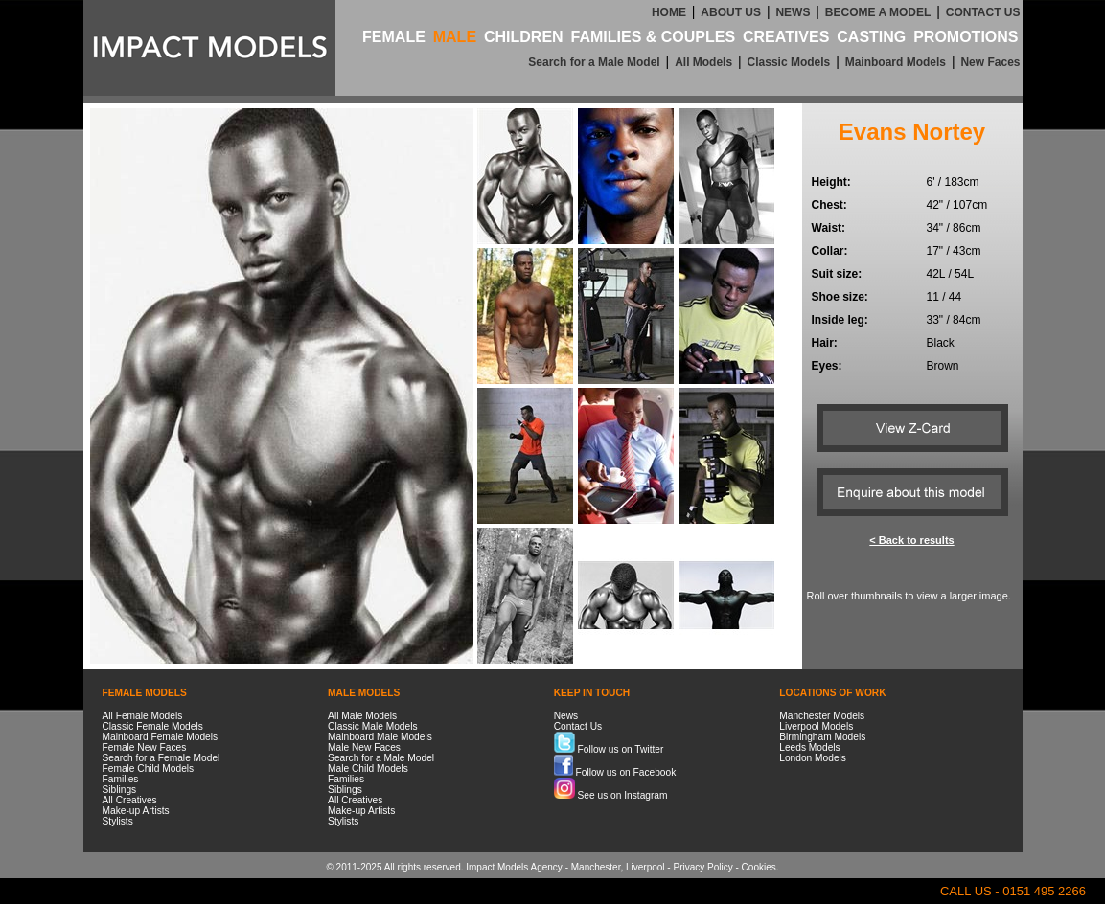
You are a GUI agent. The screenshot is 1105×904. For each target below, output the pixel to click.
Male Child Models (368, 768)
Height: (831, 182)
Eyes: (827, 366)
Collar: (830, 251)
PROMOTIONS (965, 37)
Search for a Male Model (593, 62)
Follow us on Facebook (615, 772)
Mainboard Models (895, 62)
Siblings (120, 789)
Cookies (759, 867)
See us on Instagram (611, 795)
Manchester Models (821, 716)
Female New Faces (145, 747)
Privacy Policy (702, 867)
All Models (703, 62)
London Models (812, 758)
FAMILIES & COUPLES (653, 37)
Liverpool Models (816, 726)
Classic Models (789, 62)
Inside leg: (840, 320)
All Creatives (130, 800)
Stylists (118, 821)
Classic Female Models (153, 726)
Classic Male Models (372, 726)
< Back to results (911, 540)
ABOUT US (731, 12)
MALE (454, 37)
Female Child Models (149, 768)
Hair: (825, 343)
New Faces (990, 62)
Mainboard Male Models (380, 737)
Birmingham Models (822, 737)
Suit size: (837, 274)
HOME (669, 12)
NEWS (792, 12)
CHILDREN (524, 37)
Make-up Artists (136, 810)
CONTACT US (983, 12)
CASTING (871, 37)
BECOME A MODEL (878, 12)
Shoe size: (840, 297)
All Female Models (143, 716)
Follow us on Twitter (609, 749)
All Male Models (362, 716)
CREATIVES (786, 37)
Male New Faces (364, 747)
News (566, 716)
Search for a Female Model (161, 758)
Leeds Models (809, 747)
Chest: (829, 205)
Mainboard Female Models (161, 737)
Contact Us (578, 726)
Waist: (829, 228)
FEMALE (394, 37)
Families (121, 779)
